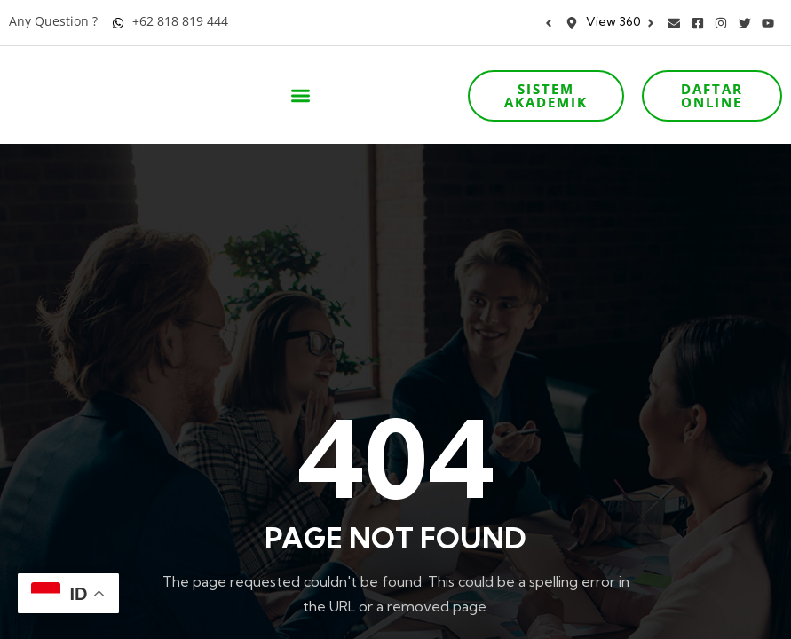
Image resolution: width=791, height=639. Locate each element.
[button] (300, 96)
